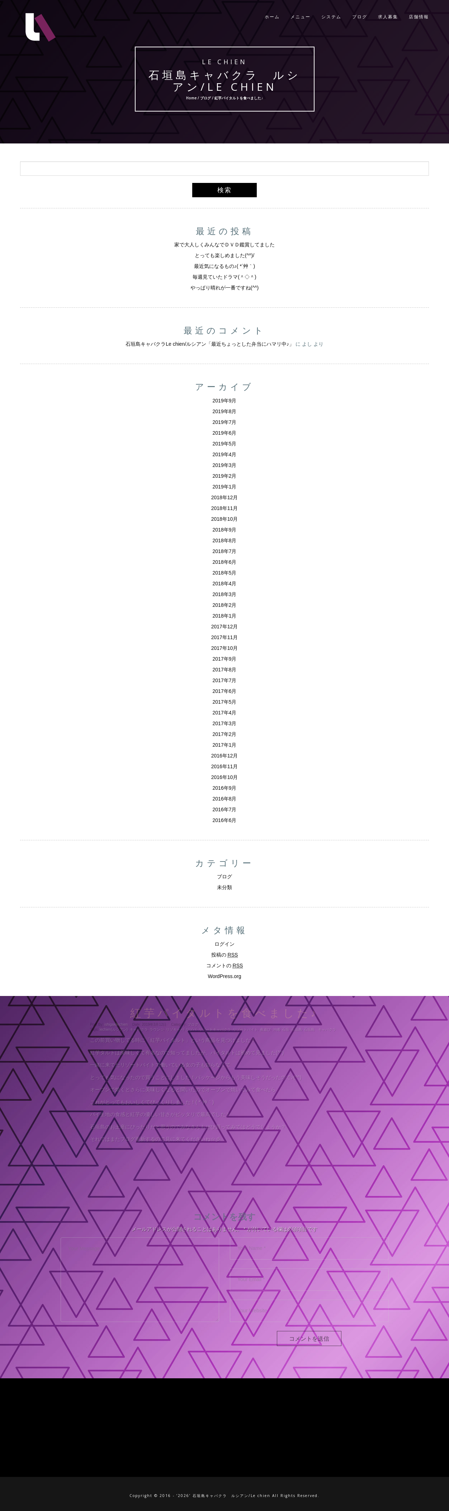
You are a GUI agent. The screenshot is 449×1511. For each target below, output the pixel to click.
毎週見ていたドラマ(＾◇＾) (224, 277)
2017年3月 (225, 723)
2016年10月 (224, 777)
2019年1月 (225, 487)
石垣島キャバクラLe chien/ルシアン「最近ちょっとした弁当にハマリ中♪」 (210, 344)
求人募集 (388, 18)
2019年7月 (225, 422)
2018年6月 (225, 562)
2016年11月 (224, 766)
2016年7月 (225, 809)
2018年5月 (225, 573)
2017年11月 (224, 637)
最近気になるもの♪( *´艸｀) (224, 266)
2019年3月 (225, 465)
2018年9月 (225, 530)
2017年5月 (225, 702)
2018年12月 (224, 497)
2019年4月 (225, 454)
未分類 (224, 887)
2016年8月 (225, 799)
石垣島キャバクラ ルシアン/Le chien (225, 80)
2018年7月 (225, 551)
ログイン (224, 944)
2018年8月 (225, 540)
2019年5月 (225, 444)
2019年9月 (225, 400)
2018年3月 (225, 594)
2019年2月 (225, 476)
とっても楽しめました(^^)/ (224, 255)
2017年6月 (225, 691)
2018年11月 (224, 508)
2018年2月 (225, 605)
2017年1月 (225, 745)
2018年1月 (225, 616)
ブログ (359, 18)
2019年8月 (225, 411)
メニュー (300, 18)
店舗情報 (419, 18)
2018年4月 (225, 583)
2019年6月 (225, 433)
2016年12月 (224, 756)
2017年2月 (225, 734)
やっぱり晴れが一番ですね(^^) (224, 288)
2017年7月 (225, 680)
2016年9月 (225, 788)
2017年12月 (224, 626)
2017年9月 (225, 659)
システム (331, 18)
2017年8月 (225, 669)
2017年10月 (224, 648)
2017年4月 (225, 713)
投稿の (224, 955)
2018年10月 (224, 519)
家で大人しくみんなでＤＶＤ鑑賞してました (224, 244)
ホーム (272, 18)
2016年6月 (225, 820)
